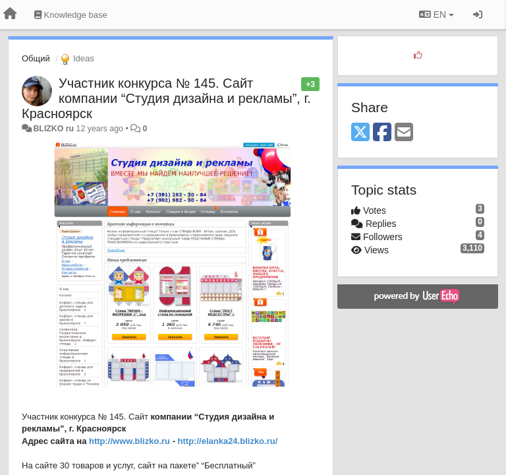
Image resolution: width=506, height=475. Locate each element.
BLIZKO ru (54, 128)
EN (436, 14)
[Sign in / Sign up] (478, 14)
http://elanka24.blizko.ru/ (228, 441)
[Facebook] (382, 132)
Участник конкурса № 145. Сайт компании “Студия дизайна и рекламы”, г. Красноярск (166, 98)
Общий (36, 58)
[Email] (404, 132)
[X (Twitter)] (360, 132)
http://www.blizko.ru (129, 441)
